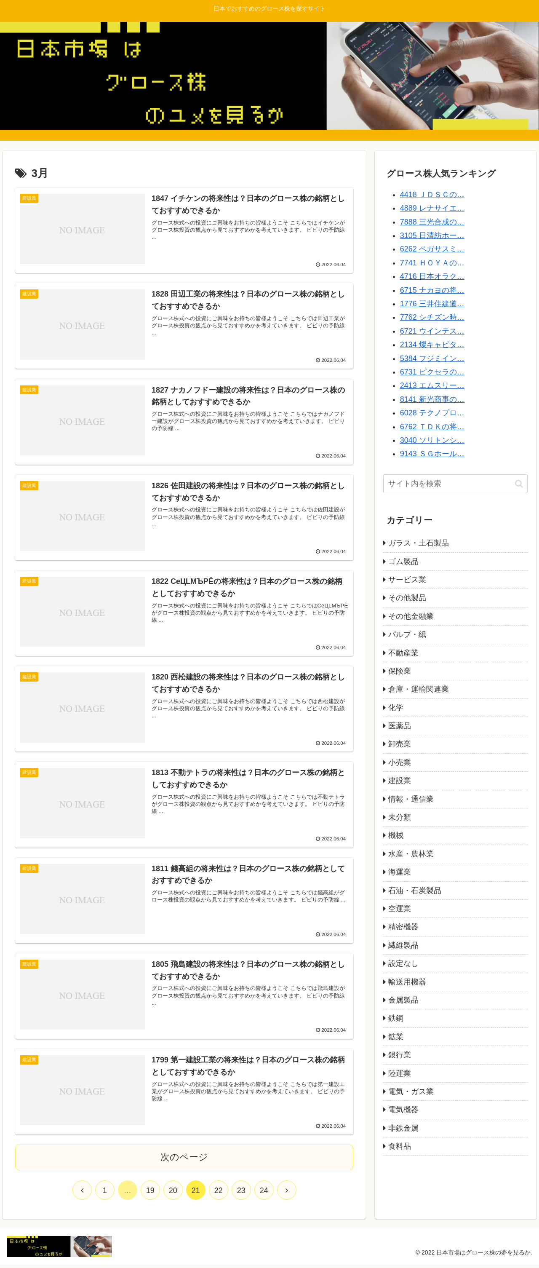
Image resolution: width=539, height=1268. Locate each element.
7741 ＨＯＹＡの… (432, 263)
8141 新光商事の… (432, 399)
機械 (395, 835)
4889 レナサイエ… (432, 208)
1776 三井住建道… (432, 304)
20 (173, 1194)
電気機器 (403, 1109)
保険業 (399, 671)
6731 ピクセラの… (432, 372)
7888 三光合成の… (432, 222)
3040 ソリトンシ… (432, 440)
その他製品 (407, 598)
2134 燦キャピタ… (432, 344)
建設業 (399, 780)
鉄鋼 (395, 1018)
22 (218, 1194)
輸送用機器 (407, 982)
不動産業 (403, 653)
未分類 (399, 817)
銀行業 (399, 1055)
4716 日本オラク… (432, 276)
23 (241, 1194)
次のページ (184, 1160)
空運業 (399, 908)
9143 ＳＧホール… (432, 453)
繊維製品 (403, 945)
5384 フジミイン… (432, 358)
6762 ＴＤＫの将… (432, 427)
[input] (455, 483)
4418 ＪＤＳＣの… (432, 194)
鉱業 (395, 1037)
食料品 (399, 1146)
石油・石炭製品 (414, 890)
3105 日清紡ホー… (432, 235)
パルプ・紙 (407, 634)
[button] (519, 484)
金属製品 (403, 1000)
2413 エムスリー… (432, 385)
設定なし (403, 963)
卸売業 (399, 744)
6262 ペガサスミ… (432, 249)
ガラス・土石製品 (418, 543)
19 (150, 1194)
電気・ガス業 (411, 1091)
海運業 (399, 872)
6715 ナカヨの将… (432, 290)
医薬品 (399, 726)
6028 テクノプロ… (432, 413)
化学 (395, 708)
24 (264, 1194)
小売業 (399, 762)
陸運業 (399, 1073)
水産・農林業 (411, 854)
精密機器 (403, 927)
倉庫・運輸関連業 (418, 689)
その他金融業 (411, 616)
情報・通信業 (411, 799)
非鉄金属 (403, 1128)
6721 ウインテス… (432, 331)
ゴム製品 (403, 561)
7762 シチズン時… (432, 317)
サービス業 (407, 579)
